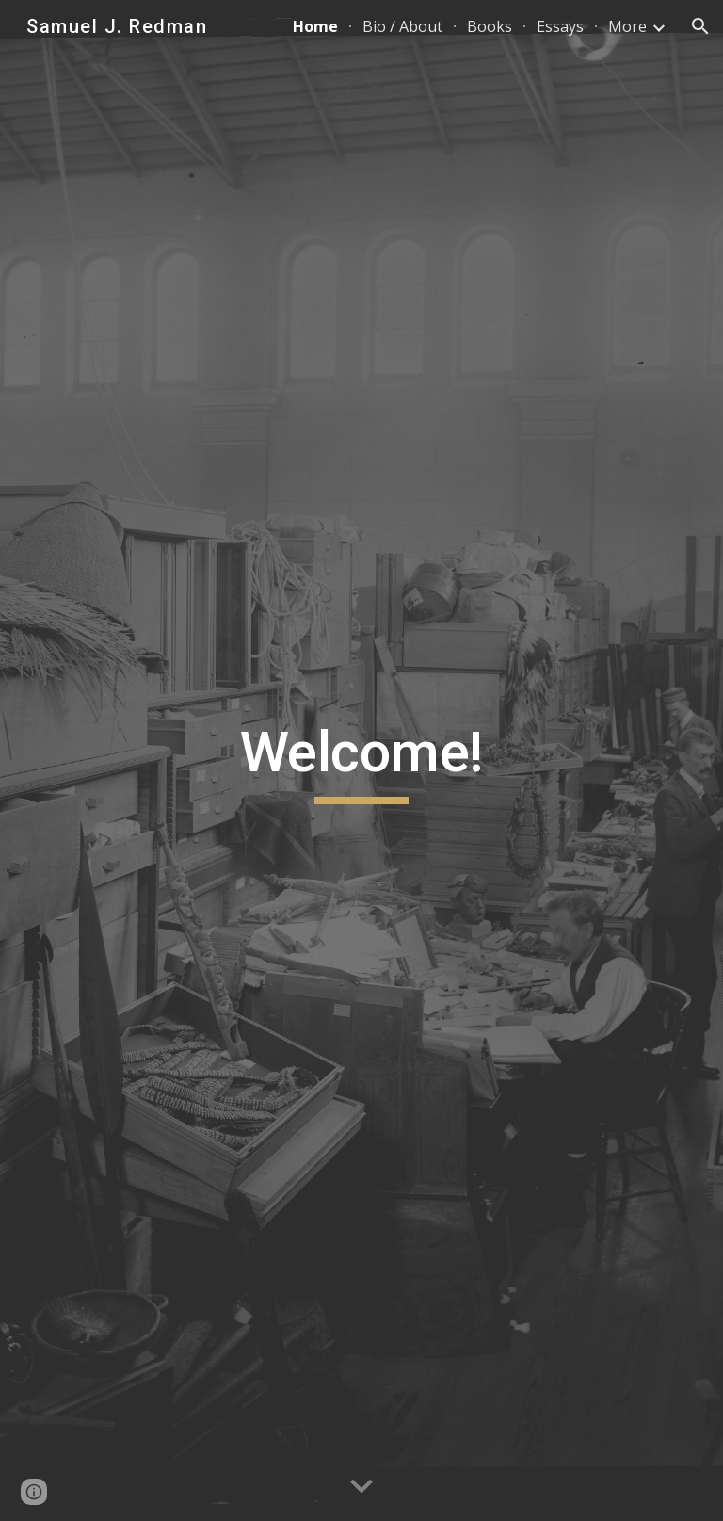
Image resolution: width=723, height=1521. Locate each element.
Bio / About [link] (402, 26)
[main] (361, 761)
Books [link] (489, 26)
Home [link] (315, 26)
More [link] (627, 26)
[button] (700, 26)
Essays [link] (560, 26)
